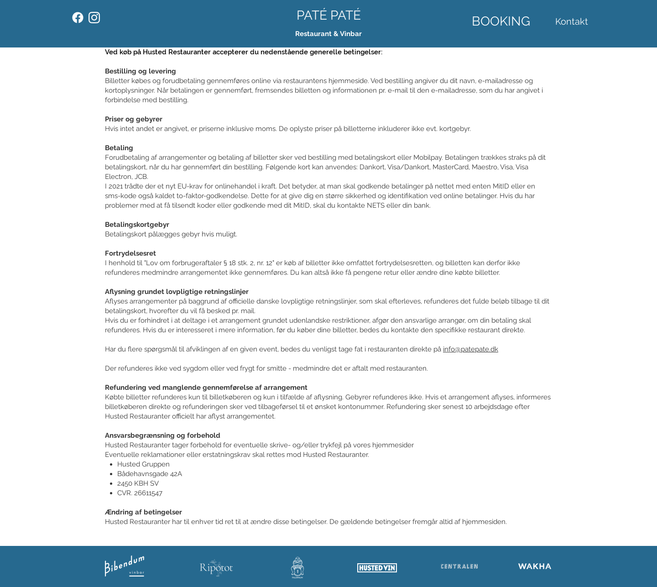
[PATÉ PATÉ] (328, 15)
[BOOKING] (501, 21)
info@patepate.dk (470, 349)
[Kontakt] (571, 21)
